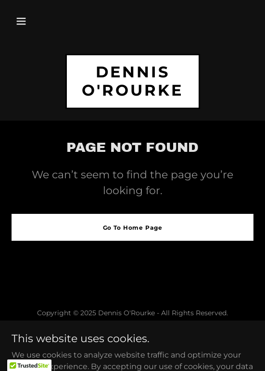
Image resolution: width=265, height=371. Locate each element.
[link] (132, 93)
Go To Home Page (133, 227)
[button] (21, 21)
